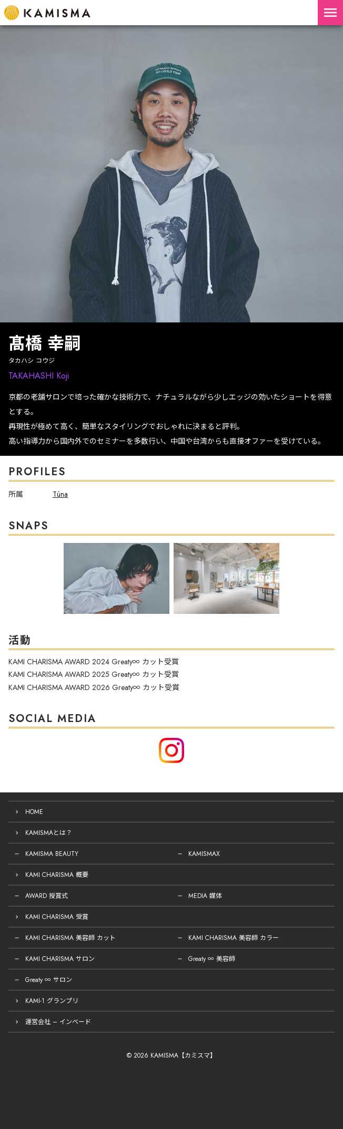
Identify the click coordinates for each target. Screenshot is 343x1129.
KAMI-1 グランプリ (51, 1001)
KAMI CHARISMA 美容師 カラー (233, 938)
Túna (60, 494)
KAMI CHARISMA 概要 (56, 875)
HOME (34, 812)
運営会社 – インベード (58, 1022)
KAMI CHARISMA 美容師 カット (70, 938)
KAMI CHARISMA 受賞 (56, 917)
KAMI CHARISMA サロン (60, 959)
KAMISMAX (204, 854)
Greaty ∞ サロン (48, 980)
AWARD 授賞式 (46, 896)
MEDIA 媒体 (205, 896)
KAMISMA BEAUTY (51, 854)
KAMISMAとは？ (48, 833)
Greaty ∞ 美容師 (211, 959)
